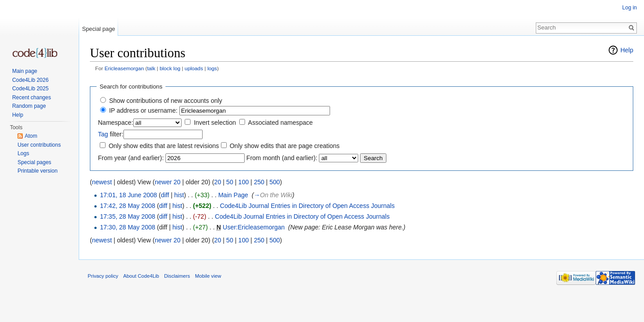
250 (259, 182)
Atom (31, 136)
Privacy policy (103, 276)
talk (151, 68)
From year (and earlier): (131, 157)
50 (229, 182)
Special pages (34, 162)
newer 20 (168, 182)
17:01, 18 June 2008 (128, 195)
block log (170, 68)
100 (243, 182)
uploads (194, 68)
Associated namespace (280, 122)
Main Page (233, 195)
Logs (23, 153)
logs (212, 68)
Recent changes (31, 97)
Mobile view (208, 276)
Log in (629, 7)
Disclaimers (177, 276)
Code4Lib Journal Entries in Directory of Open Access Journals (307, 205)
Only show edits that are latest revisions (164, 145)
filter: (110, 134)
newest (102, 182)
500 (274, 182)
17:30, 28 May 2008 (127, 227)
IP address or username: (143, 110)
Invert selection (215, 122)
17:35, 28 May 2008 (127, 216)
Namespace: (115, 122)
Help (626, 50)
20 (217, 182)
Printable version (37, 171)
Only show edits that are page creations (284, 145)
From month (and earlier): (282, 157)
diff (165, 195)
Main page (24, 71)
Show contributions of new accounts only (165, 100)
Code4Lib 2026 (30, 80)
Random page (29, 106)
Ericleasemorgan (124, 68)
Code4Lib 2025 (30, 88)
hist (179, 195)
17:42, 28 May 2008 (127, 205)
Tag (103, 134)
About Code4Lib (141, 276)
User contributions (39, 145)
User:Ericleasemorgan (254, 227)
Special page (98, 28)
